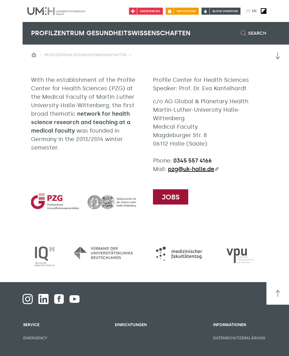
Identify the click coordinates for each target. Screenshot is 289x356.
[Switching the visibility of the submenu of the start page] (34, 54)
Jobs (170, 197)
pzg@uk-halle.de (191, 169)
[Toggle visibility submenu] (129, 55)
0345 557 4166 (192, 160)
